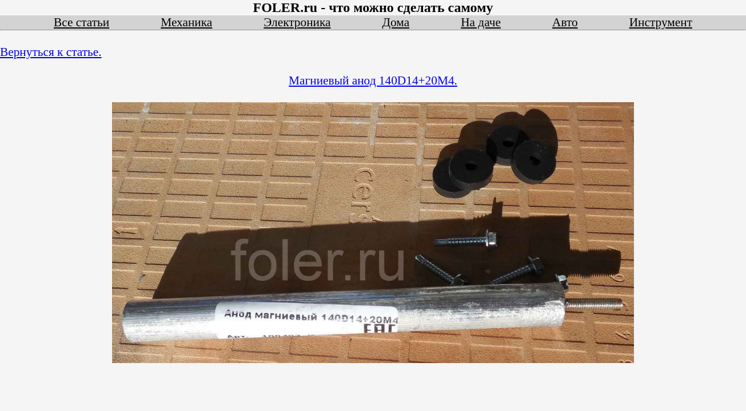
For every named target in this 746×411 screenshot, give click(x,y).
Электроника (297, 22)
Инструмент (660, 22)
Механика (186, 22)
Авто (565, 22)
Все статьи (81, 22)
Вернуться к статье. (51, 52)
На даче (481, 22)
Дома (396, 22)
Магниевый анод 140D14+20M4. (373, 80)
